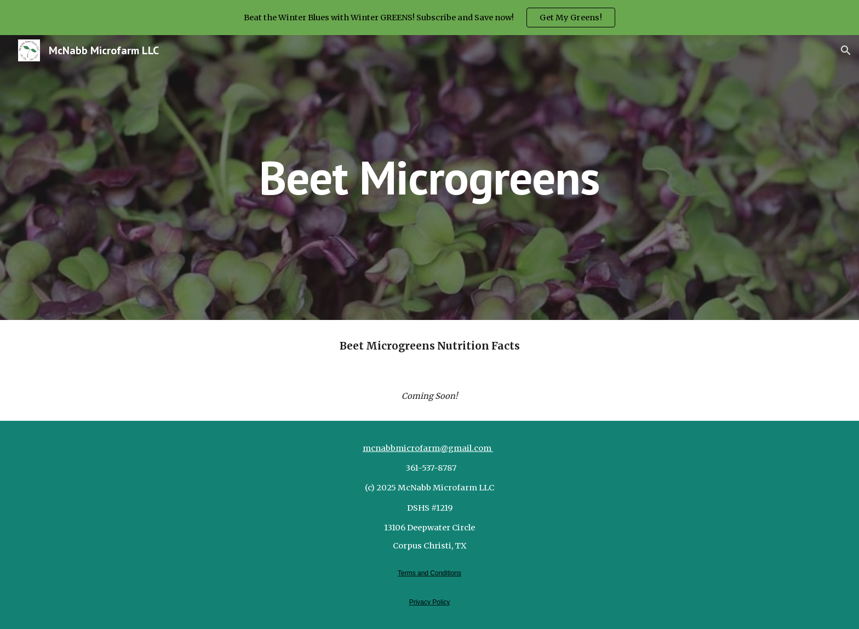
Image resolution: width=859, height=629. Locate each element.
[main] (429, 177)
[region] (429, 17)
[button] (846, 50)
